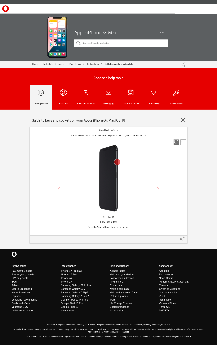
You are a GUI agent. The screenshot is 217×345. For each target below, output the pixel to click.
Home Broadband (21, 292)
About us (164, 271)
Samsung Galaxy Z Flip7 (74, 292)
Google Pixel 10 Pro (72, 303)
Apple (61, 64)
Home (35, 64)
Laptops (16, 296)
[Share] (185, 237)
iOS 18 (161, 32)
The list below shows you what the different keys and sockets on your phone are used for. (108, 135)
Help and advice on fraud (124, 292)
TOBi (113, 299)
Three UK (164, 307)
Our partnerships (168, 292)
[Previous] (59, 189)
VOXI (162, 296)
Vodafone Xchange (22, 310)
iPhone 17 (66, 281)
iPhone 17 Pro (69, 274)
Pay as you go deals (23, 274)
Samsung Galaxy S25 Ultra (76, 285)
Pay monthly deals (22, 271)
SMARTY (164, 310)
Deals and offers (21, 303)
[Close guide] (183, 120)
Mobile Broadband (22, 289)
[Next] (158, 189)
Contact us (116, 285)
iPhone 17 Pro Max (71, 271)
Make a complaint (119, 289)
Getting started (92, 64)
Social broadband (119, 307)
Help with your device (122, 274)
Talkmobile (165, 299)
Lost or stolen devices (122, 278)
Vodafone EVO (20, 307)
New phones (68, 310)
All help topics (117, 271)
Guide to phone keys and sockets (119, 64)
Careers (163, 285)
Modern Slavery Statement (173, 281)
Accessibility (116, 310)
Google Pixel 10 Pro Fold (74, 299)
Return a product (119, 296)
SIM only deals (20, 278)
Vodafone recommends (24, 299)
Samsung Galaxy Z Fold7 (75, 296)
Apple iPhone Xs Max (95, 32)
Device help (48, 64)
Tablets (16, 285)
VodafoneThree (167, 303)
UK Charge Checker (121, 303)
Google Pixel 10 (69, 307)
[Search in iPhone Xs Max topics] (121, 43)
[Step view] (176, 142)
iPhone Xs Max (75, 64)
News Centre (166, 278)
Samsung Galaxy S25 (73, 289)
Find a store (116, 281)
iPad (14, 281)
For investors (166, 274)
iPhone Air (66, 278)
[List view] (183, 142)
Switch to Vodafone (169, 289)
